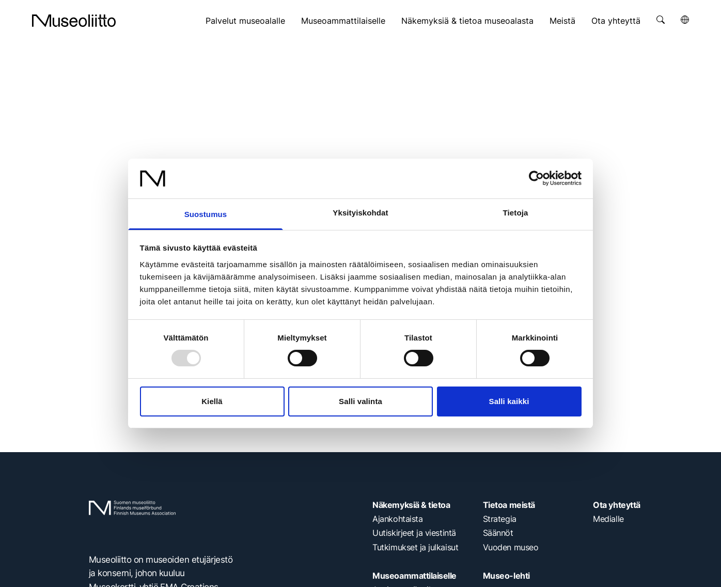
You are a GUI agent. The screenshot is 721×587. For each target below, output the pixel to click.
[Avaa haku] (660, 20)
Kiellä (212, 401)
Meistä (562, 21)
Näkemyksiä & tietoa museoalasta (467, 21)
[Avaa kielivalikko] (685, 20)
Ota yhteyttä (615, 21)
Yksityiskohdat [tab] (360, 212)
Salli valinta (360, 401)
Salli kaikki (509, 401)
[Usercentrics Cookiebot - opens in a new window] (536, 178)
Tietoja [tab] (515, 212)
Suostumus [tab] (205, 214)
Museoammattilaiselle (343, 21)
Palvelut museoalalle (245, 21)
